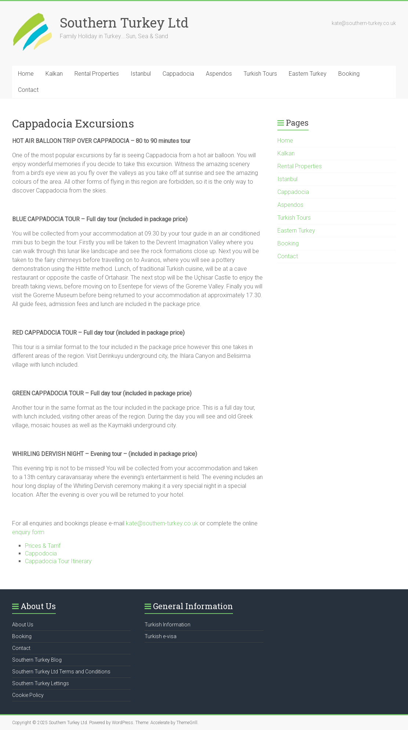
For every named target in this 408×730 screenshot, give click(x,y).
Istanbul (141, 73)
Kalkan (54, 73)
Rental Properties (96, 73)
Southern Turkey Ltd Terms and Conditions (61, 672)
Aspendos (219, 73)
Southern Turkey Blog (37, 660)
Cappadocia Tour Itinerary (58, 561)
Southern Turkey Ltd (124, 22)
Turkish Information (167, 624)
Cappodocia (41, 553)
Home (26, 73)
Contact (28, 89)
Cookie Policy (28, 695)
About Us (22, 624)
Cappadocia (178, 73)
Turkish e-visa (160, 636)
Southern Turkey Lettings (40, 683)
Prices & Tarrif (43, 545)
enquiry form (28, 532)
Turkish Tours (260, 73)
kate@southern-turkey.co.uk (163, 523)
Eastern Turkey (308, 73)
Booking (349, 73)
